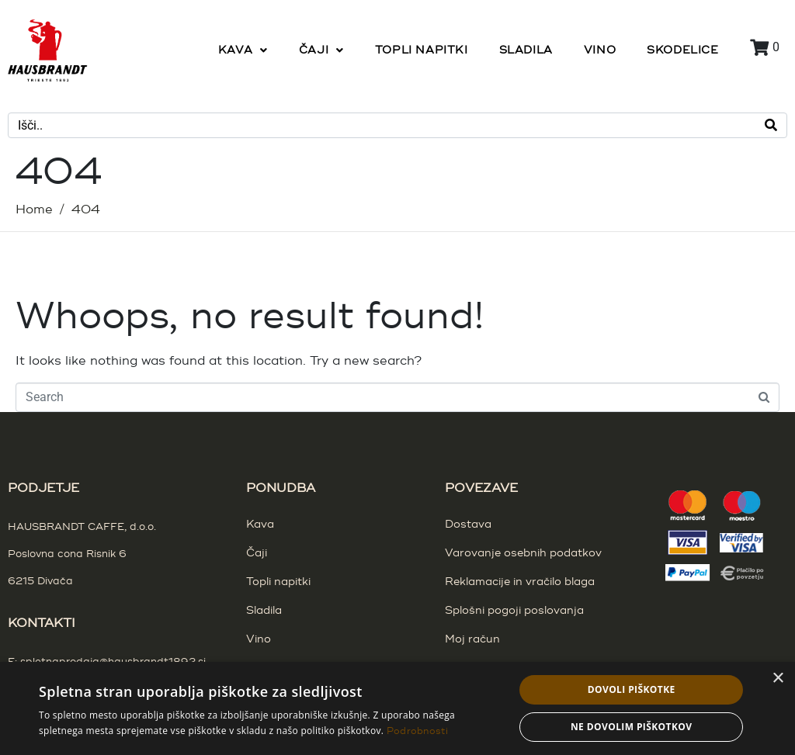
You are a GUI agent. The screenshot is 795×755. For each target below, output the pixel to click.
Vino (258, 639)
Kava (260, 524)
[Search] (770, 125)
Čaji (256, 552)
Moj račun (472, 639)
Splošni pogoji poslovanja (514, 610)
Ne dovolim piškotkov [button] (631, 726)
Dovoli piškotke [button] (631, 689)
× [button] (777, 678)
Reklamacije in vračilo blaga (520, 581)
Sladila (264, 610)
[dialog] (397, 708)
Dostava (468, 524)
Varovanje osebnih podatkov (523, 552)
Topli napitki (278, 581)
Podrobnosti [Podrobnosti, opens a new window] (417, 731)
